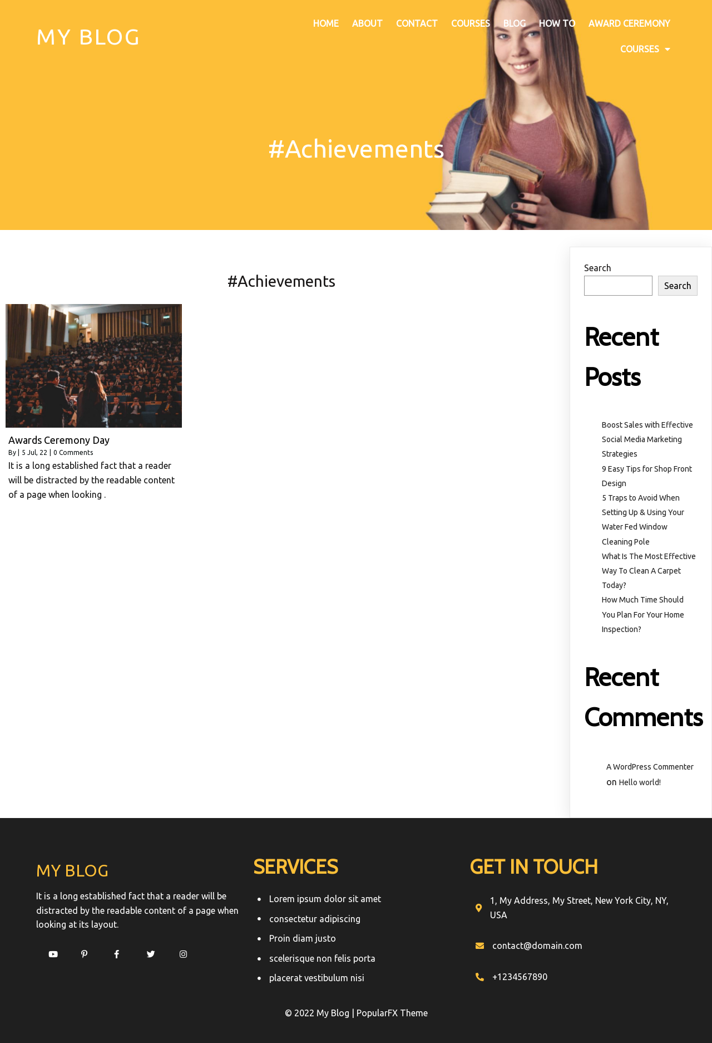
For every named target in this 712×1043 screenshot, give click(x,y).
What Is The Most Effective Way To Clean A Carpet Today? (649, 571)
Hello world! (640, 782)
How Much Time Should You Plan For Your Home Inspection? (643, 614)
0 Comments (73, 452)
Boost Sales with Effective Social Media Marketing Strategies (647, 439)
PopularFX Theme (392, 1013)
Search (597, 268)
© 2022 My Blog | (321, 1013)
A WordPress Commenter (650, 766)
